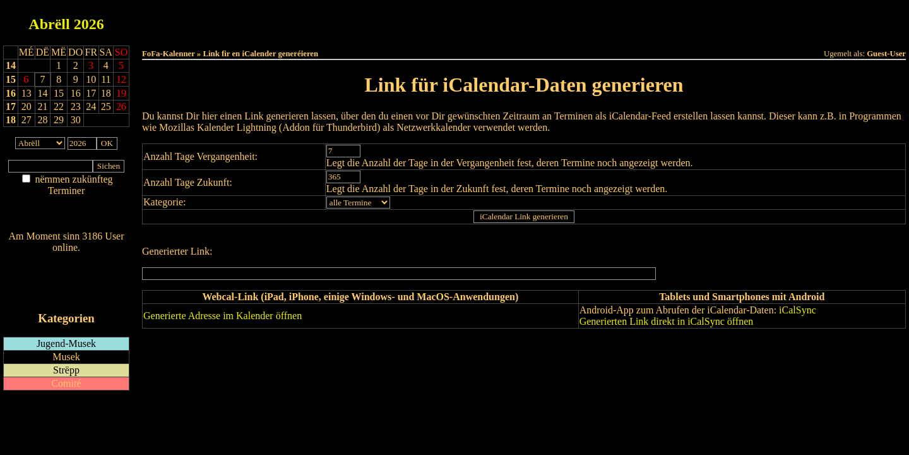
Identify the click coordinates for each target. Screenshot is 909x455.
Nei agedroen (66, 215)
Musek (66, 356)
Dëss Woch (453, 19)
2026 (89, 24)
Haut (383, 19)
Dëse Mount (524, 19)
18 (11, 119)
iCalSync (797, 310)
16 (11, 93)
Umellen (524, 31)
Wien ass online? (66, 260)
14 (11, 65)
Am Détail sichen (66, 203)
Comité (66, 383)
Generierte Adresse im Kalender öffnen (222, 315)
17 (11, 106)
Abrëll (48, 24)
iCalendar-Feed (66, 294)
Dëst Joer (594, 19)
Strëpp (66, 370)
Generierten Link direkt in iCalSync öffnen (666, 321)
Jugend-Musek (66, 343)
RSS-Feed (66, 282)
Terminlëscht (665, 19)
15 (11, 79)
